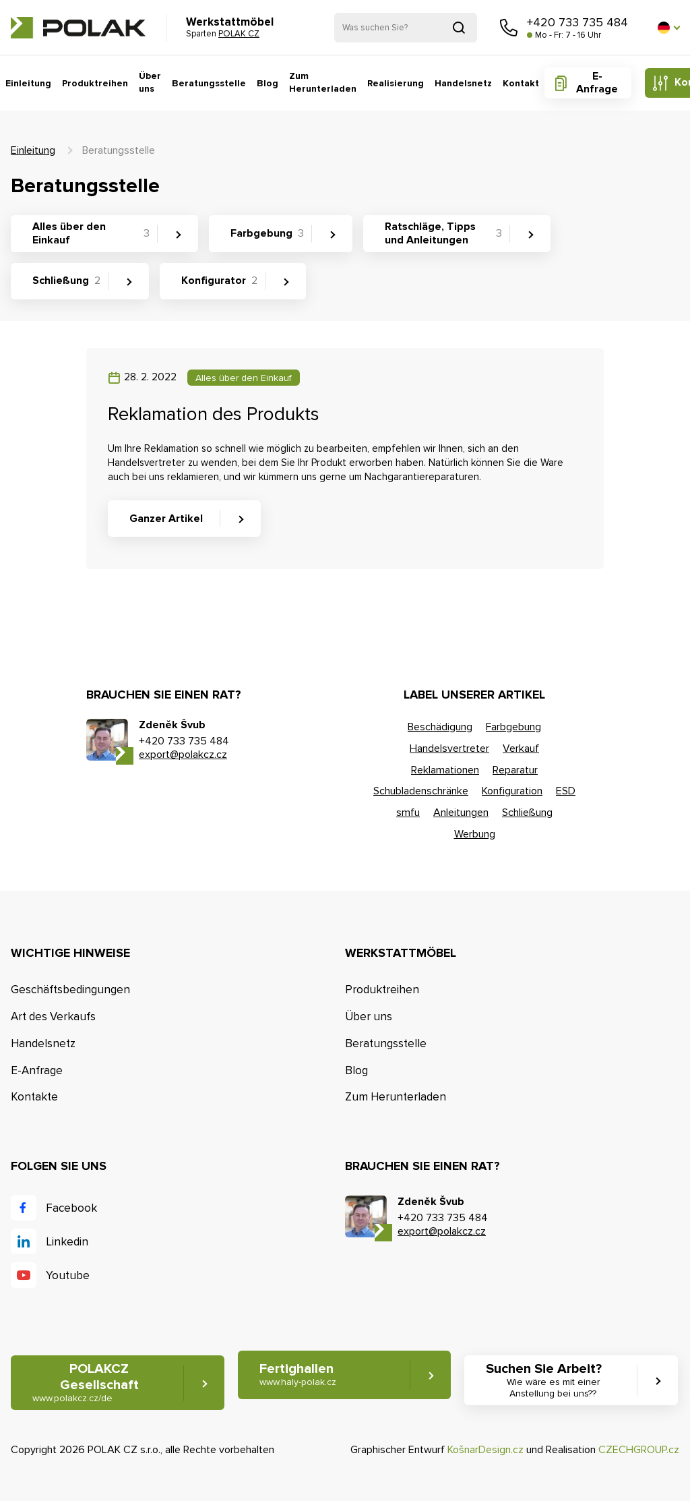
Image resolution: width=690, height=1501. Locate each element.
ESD (565, 791)
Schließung (66, 280)
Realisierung (395, 83)
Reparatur (515, 770)
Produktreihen (95, 83)
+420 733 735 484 (577, 22)
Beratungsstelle (209, 83)
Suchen (459, 27)
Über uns (150, 82)
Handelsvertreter (449, 748)
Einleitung (28, 83)
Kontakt (521, 83)
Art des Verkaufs (53, 1016)
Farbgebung (267, 233)
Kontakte (34, 1097)
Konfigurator (219, 280)
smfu (408, 812)
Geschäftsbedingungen (70, 989)
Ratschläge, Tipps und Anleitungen (443, 233)
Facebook (71, 1208)
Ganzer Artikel (166, 518)
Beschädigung (440, 727)
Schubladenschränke (420, 791)
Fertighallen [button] (297, 1374)
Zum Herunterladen (322, 82)
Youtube (68, 1275)
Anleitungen (461, 812)
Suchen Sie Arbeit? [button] (553, 1380)
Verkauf (521, 748)
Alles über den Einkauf (91, 233)
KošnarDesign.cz (485, 1449)
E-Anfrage (597, 82)
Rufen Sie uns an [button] (509, 27)
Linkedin (67, 1242)
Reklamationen (445, 770)
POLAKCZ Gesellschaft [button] (85, 1383)
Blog (267, 83)
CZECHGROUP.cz (638, 1449)
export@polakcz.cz (183, 754)
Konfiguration (512, 791)
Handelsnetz (463, 83)
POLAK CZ (78, 27)
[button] (668, 28)
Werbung (474, 834)
